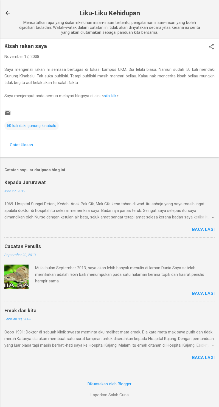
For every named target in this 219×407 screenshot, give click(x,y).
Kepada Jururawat (25, 182)
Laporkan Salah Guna (110, 394)
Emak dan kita (20, 310)
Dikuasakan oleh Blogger (109, 383)
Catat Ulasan (21, 144)
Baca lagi (203, 229)
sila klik (110, 95)
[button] (211, 47)
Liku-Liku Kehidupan (109, 13)
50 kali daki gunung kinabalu (31, 125)
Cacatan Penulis (22, 246)
